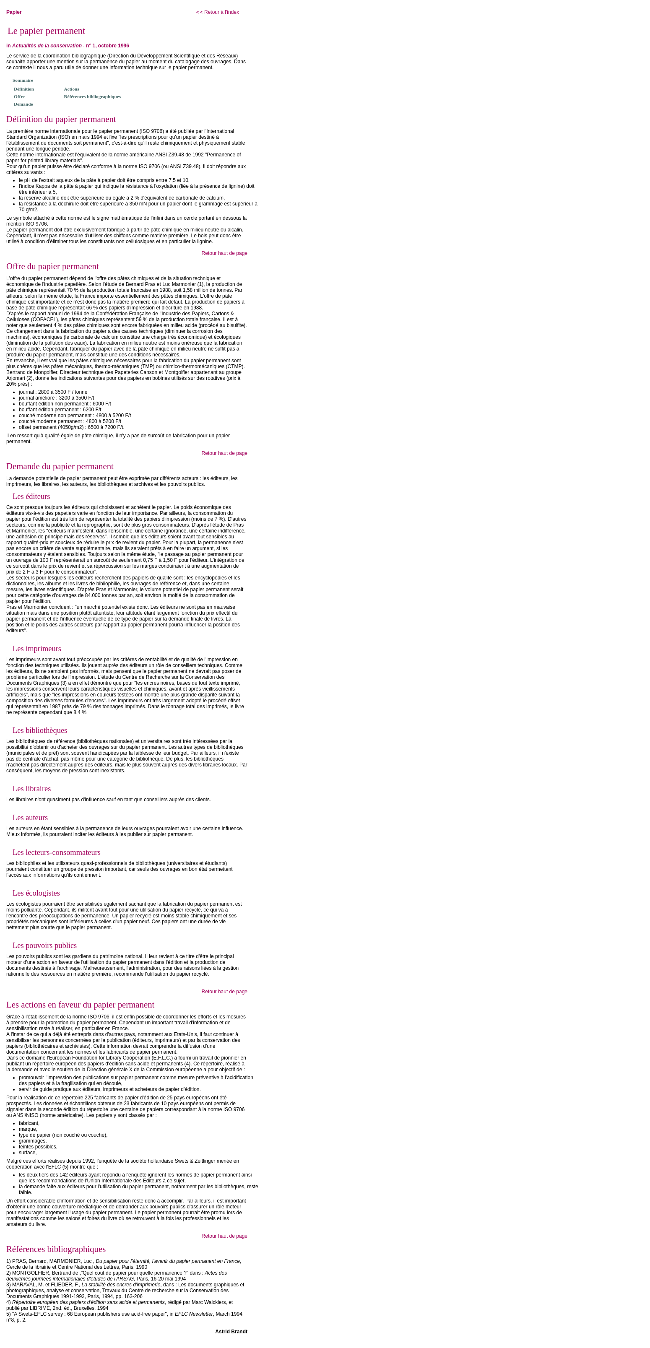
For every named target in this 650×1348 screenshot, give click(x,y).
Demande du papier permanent (60, 466)
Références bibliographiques (92, 96)
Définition (24, 88)
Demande (23, 103)
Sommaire (23, 80)
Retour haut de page (224, 253)
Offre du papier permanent (52, 266)
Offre (19, 96)
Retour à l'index (217, 12)
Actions (71, 88)
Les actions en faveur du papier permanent (80, 1004)
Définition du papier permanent (61, 119)
